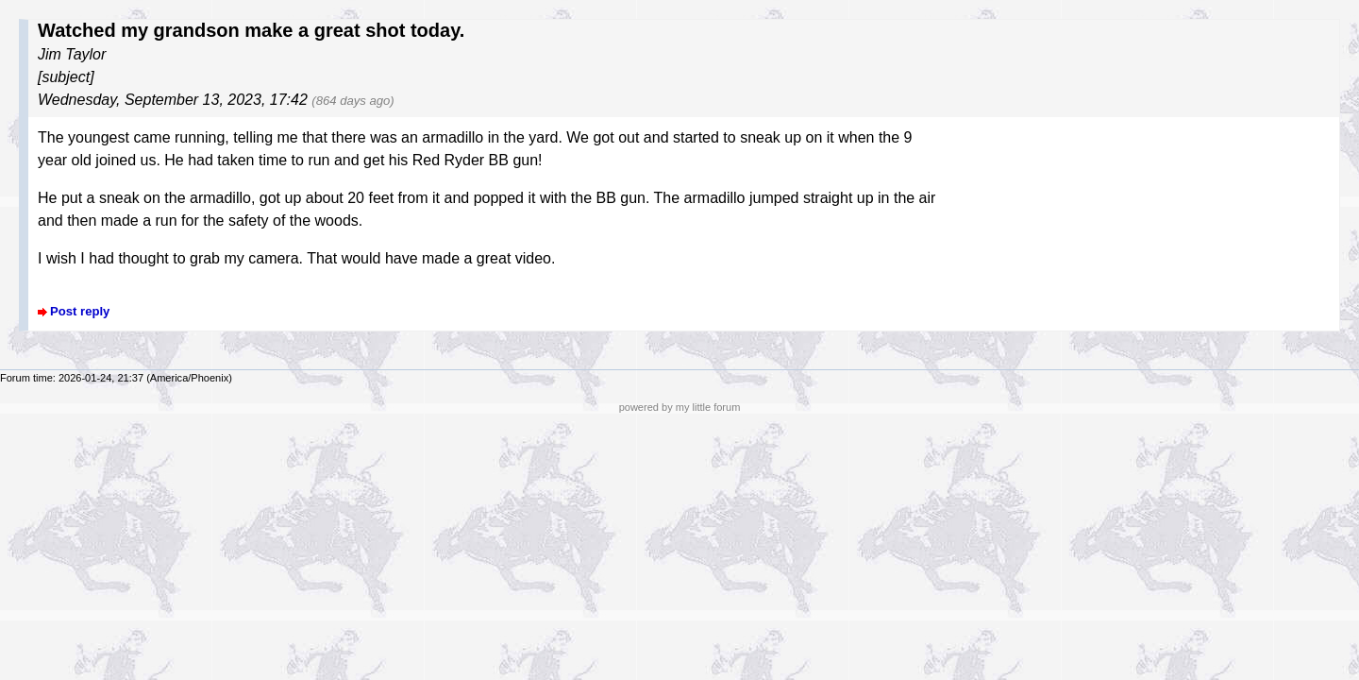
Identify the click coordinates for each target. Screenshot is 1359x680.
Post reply (79, 311)
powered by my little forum (680, 407)
